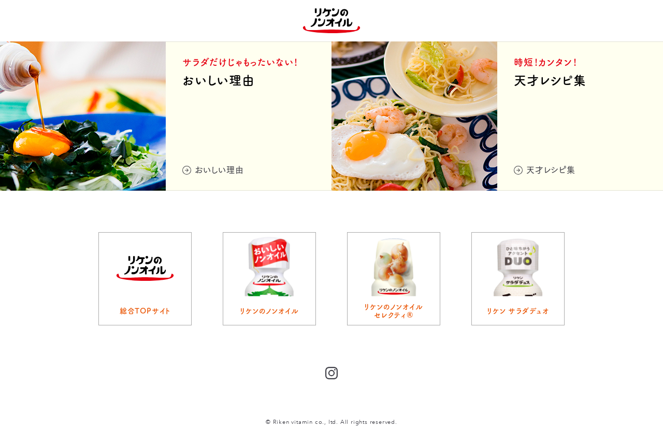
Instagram (331, 373)
